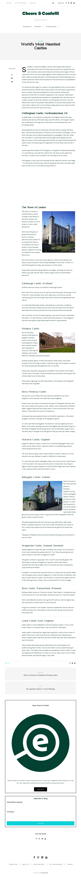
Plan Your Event (38, 864)
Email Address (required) (14, 802)
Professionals (51, 26)
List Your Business (20, 3)
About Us (9, 3)
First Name (10, 812)
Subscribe (32, 3)
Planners (37, 26)
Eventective (27, 26)
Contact (70, 864)
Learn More (40, 789)
